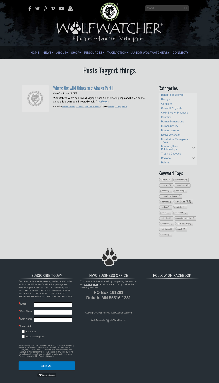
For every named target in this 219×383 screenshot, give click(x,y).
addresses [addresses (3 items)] (184, 223)
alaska (111, 106)
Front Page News (92, 106)
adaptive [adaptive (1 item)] (166, 218)
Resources (92, 52)
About (55, 52)
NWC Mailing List (35, 336)
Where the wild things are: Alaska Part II (84, 87)
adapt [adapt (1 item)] (165, 213)
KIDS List (31, 331)
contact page (91, 284)
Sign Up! (46, 365)
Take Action (118, 52)
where (124, 106)
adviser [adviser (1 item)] (166, 235)
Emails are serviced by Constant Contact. (37, 356)
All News (80, 106)
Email (23, 303)
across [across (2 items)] (166, 202)
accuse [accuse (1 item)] (166, 191)
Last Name (26, 318)
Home (26, 52)
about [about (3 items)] (166, 179)
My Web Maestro (118, 320)
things (118, 106)
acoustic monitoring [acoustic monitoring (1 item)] (171, 196)
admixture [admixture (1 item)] (167, 229)
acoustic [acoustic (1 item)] (180, 191)
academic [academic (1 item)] (181, 180)
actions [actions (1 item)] (166, 207)
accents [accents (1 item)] (166, 185)
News (40, 52)
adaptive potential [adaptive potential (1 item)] (185, 218)
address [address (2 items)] (167, 224)
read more (103, 101)
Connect (188, 52)
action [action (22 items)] (184, 201)
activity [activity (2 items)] (180, 207)
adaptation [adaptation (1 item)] (180, 213)
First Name (26, 311)
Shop (71, 52)
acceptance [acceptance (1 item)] (183, 185)
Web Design (97, 320)
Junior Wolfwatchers (154, 52)
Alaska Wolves (68, 106)
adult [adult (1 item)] (181, 229)
